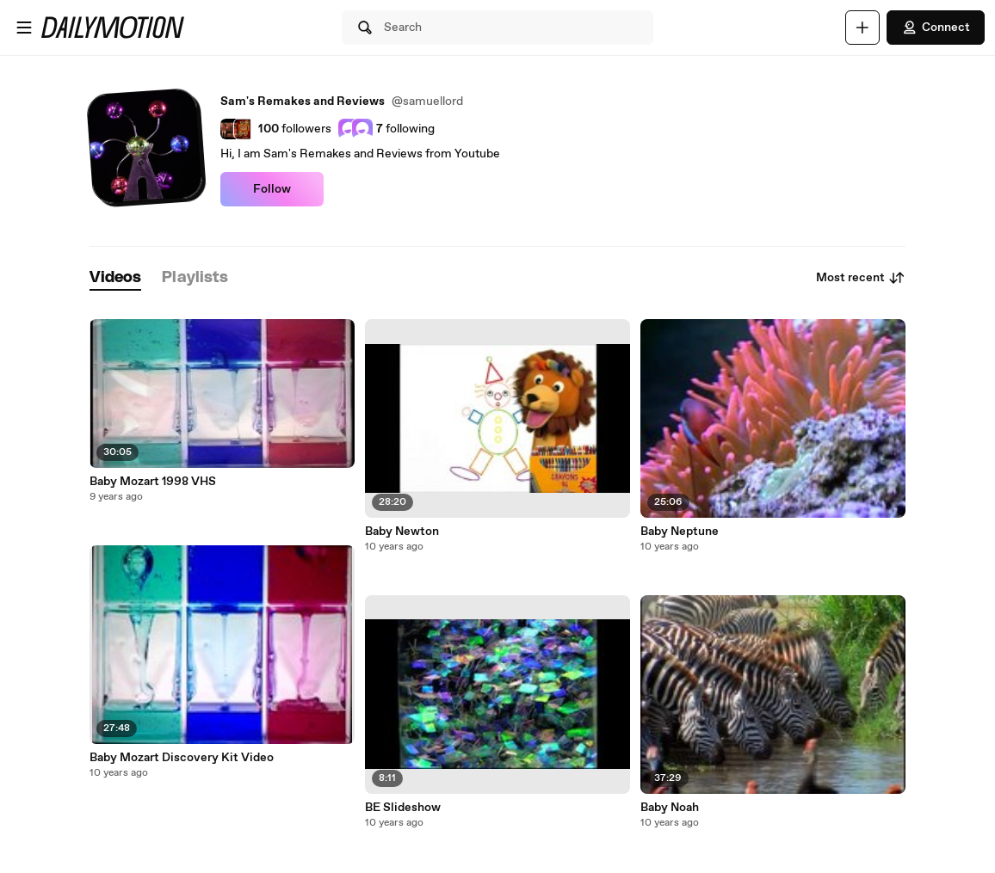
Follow (272, 189)
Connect (935, 27)
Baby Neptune (679, 531)
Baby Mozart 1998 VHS (153, 482)
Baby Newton (402, 531)
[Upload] (862, 27)
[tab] (115, 278)
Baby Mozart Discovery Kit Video (182, 758)
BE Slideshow (403, 808)
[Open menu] (24, 27)
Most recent (860, 277)
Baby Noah (669, 808)
